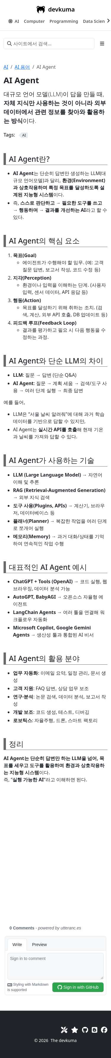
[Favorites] (74, 1029)
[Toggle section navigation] (102, 43)
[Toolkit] (64, 1029)
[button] (34, 21)
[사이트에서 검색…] (49, 43)
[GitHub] (85, 1029)
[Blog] (94, 1029)
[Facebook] (104, 1029)
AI (6, 67)
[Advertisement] (55, 857)
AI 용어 (22, 67)
